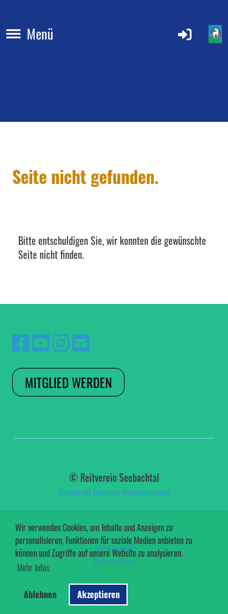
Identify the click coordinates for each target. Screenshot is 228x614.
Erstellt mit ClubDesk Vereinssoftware (114, 492)
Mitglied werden (68, 382)
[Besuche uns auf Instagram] (60, 341)
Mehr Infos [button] (33, 567)
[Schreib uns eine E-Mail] (80, 341)
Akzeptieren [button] (98, 594)
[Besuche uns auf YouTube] (40, 341)
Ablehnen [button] (40, 594)
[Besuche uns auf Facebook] (20, 341)
